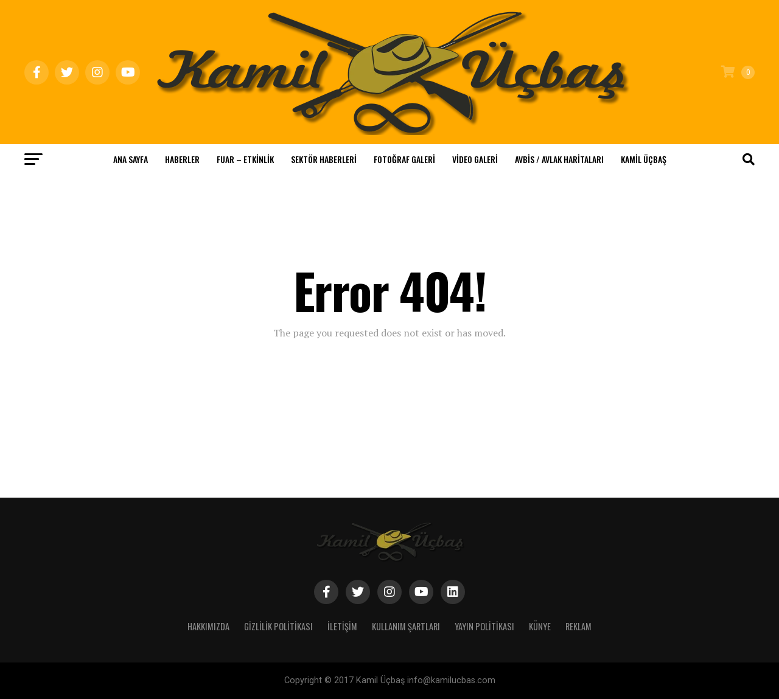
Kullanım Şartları (406, 626)
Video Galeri (475, 159)
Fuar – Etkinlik (245, 159)
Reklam (578, 626)
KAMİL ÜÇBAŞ (643, 159)
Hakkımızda (208, 626)
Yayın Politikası (484, 626)
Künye (540, 626)
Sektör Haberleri (324, 159)
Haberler (182, 159)
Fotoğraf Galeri (404, 159)
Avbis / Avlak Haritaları (559, 159)
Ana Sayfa (130, 159)
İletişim (342, 626)
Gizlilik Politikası (278, 626)
